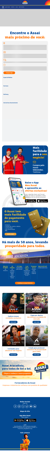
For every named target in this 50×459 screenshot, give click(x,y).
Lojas (16, 7)
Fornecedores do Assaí (25, 383)
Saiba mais (10, 234)
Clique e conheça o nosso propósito (17, 373)
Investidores (21, 7)
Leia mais (13, 322)
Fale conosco (25, 433)
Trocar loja (9, 72)
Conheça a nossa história (25, 283)
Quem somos (7, 7)
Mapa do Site (25, 411)
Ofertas (13, 7)
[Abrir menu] (3, 7)
